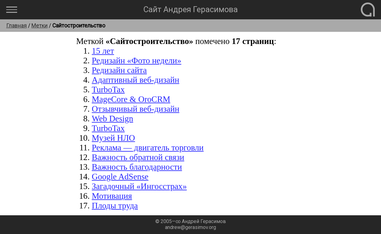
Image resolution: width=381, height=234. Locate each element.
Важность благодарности (137, 167)
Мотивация (112, 196)
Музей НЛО (113, 138)
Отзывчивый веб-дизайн (135, 109)
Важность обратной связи (138, 157)
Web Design (112, 118)
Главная (16, 25)
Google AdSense (120, 176)
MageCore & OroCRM (131, 99)
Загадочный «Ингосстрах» (139, 186)
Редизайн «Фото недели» (136, 60)
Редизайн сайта (119, 70)
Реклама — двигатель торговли (148, 147)
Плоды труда (115, 205)
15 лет (103, 51)
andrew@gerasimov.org (190, 227)
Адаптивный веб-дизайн (135, 80)
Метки (39, 25)
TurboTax (108, 89)
